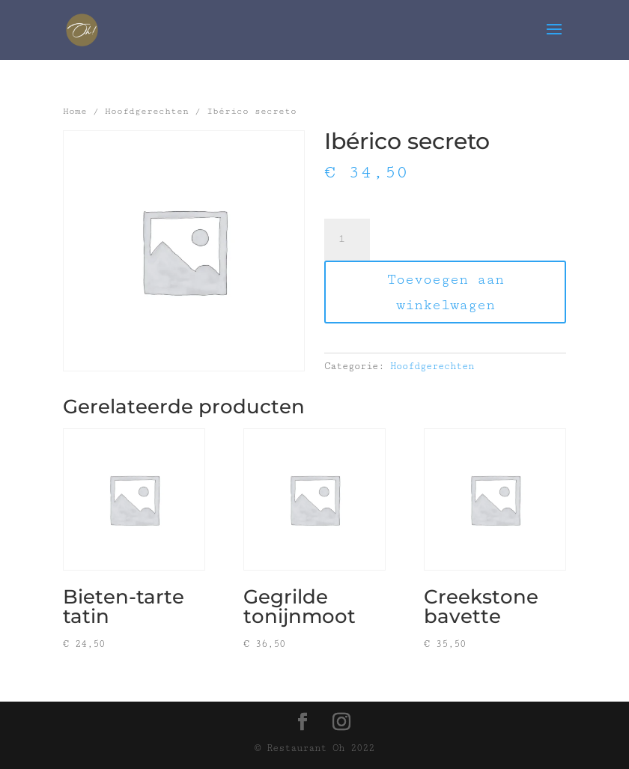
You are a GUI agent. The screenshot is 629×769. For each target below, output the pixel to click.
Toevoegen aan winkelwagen (445, 292)
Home (75, 111)
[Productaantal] (346, 240)
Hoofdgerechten (147, 111)
